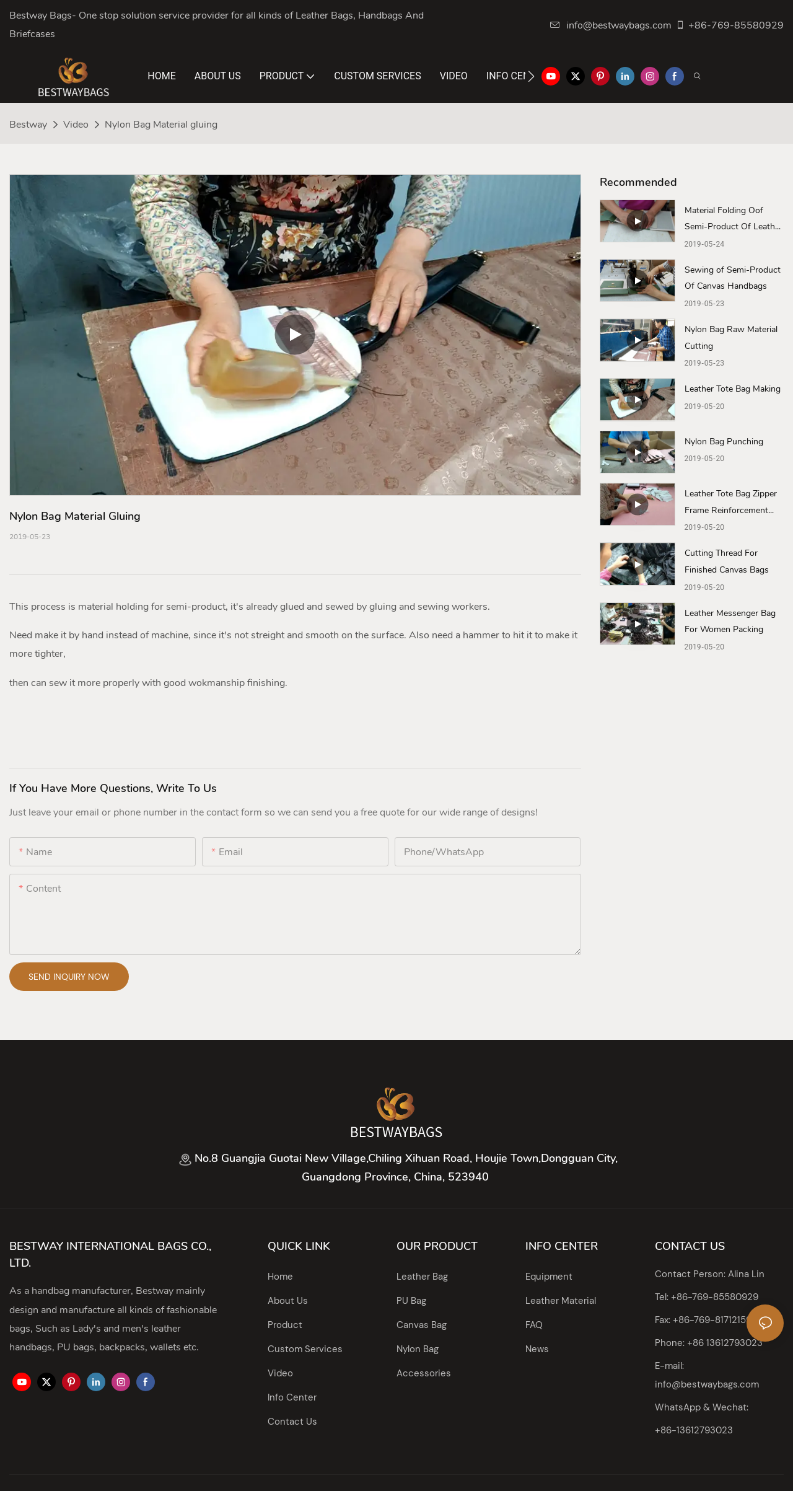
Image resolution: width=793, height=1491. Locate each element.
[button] (531, 76)
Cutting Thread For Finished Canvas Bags (727, 561)
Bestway (28, 124)
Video (76, 124)
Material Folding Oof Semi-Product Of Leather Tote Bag (733, 220)
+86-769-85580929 (729, 25)
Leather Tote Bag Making (733, 389)
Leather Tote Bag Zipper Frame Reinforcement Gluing (731, 503)
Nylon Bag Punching (724, 441)
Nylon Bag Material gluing (161, 124)
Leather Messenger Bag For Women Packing (730, 621)
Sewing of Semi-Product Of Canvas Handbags (733, 278)
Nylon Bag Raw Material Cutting (731, 337)
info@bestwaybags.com (611, 25)
